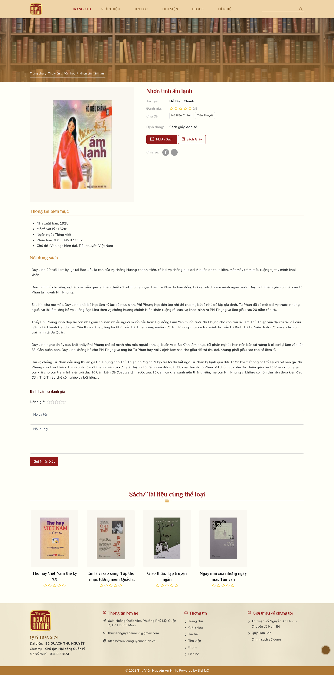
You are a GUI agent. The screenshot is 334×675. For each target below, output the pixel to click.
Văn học (69, 74)
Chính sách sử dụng (266, 639)
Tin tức (193, 634)
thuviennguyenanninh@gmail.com (133, 633)
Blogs (192, 647)
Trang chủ (37, 74)
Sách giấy (192, 139)
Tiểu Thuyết (205, 115)
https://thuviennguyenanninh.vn (131, 641)
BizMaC (203, 670)
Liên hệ (193, 654)
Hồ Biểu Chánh (181, 115)
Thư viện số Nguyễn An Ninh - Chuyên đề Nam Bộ (274, 624)
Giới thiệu (195, 628)
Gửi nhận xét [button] (44, 461)
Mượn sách (162, 139)
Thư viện (54, 74)
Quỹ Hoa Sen (261, 633)
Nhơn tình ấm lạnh (92, 74)
